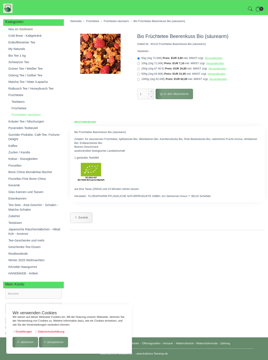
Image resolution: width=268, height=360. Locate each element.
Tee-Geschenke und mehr (26, 240)
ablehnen (25, 342)
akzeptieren (53, 342)
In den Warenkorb (174, 93)
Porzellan (15, 165)
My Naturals (16, 49)
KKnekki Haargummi (22, 267)
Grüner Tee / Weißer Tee (25, 68)
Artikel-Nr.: (143, 44)
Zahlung (225, 343)
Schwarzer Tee (18, 62)
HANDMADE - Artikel (23, 273)
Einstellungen (22, 331)
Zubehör (14, 216)
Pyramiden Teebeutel (23, 128)
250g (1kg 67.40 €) (181, 68)
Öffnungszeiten (151, 343)
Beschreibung (85, 122)
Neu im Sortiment (20, 29)
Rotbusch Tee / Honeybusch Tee (30, 88)
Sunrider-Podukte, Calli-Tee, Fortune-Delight (34, 137)
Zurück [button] (81, 217)
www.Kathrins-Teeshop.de (152, 353)
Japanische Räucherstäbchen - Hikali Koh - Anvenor (34, 231)
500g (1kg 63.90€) (181, 74)
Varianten (143, 51)
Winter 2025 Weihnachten (26, 260)
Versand (168, 343)
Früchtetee (15, 95)
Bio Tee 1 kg (17, 55)
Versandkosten (214, 58)
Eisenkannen (17, 198)
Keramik (14, 185)
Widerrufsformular (207, 343)
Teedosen (15, 222)
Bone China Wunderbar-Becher (30, 172)
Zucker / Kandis (19, 152)
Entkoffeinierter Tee (21, 42)
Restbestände (18, 253)
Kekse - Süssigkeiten (23, 158)
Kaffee (12, 145)
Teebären (18, 101)
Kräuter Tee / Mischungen (26, 121)
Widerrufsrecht (185, 343)
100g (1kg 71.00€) (180, 63)
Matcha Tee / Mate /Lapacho (28, 81)
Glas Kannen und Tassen (25, 192)
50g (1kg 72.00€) (180, 58)
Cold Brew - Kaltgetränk (24, 35)
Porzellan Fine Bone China (27, 178)
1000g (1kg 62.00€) (182, 79)
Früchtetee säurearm (26, 114)
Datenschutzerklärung (49, 331)
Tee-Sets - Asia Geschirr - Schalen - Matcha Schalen (33, 207)
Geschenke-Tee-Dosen (24, 247)
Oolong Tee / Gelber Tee (25, 75)
